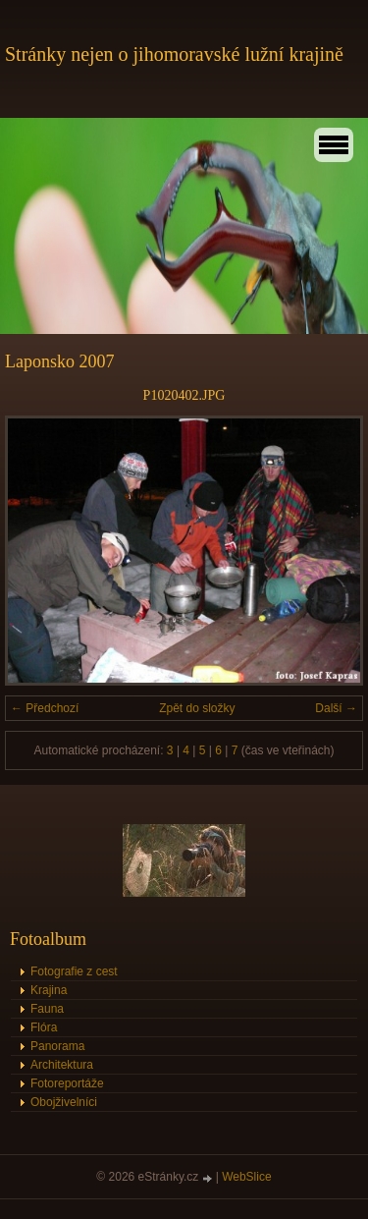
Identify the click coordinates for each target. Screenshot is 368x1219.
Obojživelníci (63, 1102)
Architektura (61, 1065)
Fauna (47, 1009)
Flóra (43, 1027)
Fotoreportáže (67, 1083)
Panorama (57, 1046)
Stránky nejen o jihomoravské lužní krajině (174, 54)
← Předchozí (45, 708)
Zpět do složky (197, 708)
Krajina (48, 990)
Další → (336, 708)
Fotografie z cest (74, 971)
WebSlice (246, 1177)
